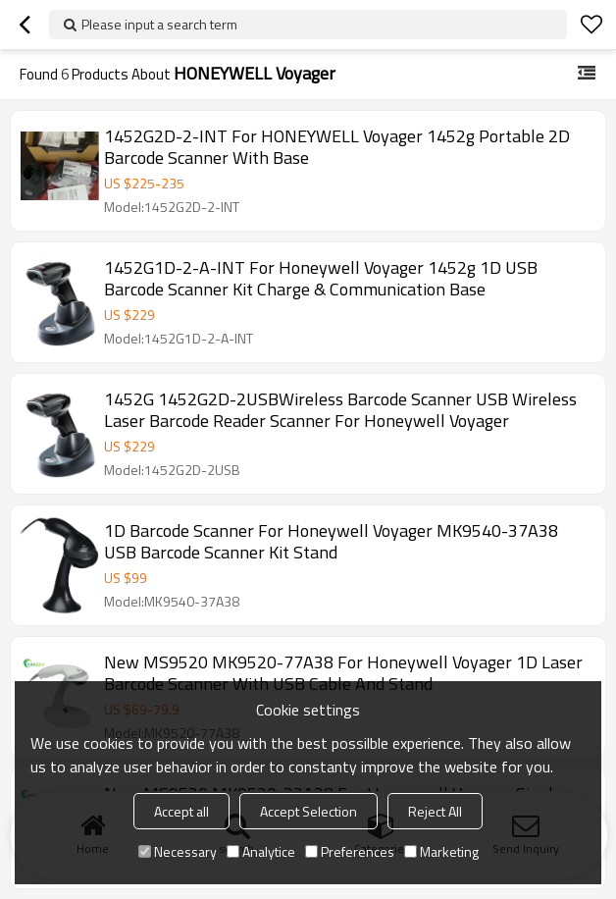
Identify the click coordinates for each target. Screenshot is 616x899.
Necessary (177, 851)
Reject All (435, 811)
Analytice (261, 851)
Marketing (441, 851)
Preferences (349, 851)
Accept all (181, 811)
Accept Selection (308, 811)
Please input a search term (159, 24)
